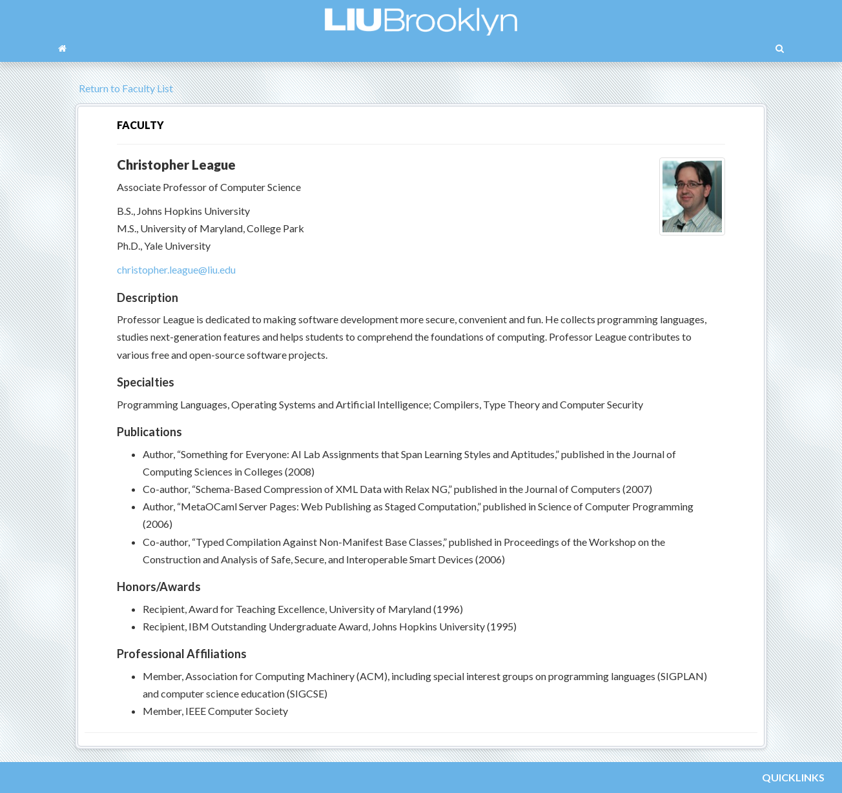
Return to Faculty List (124, 88)
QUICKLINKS (793, 777)
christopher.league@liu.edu (176, 269)
